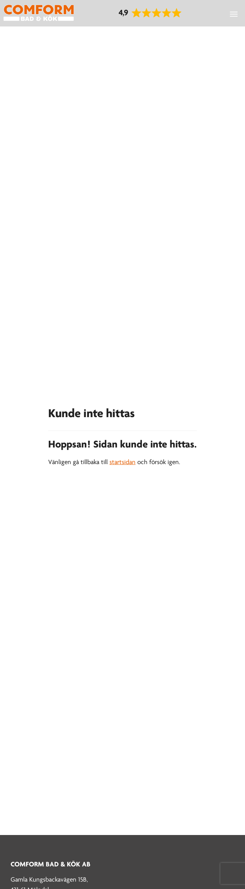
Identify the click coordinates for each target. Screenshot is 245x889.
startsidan (122, 462)
